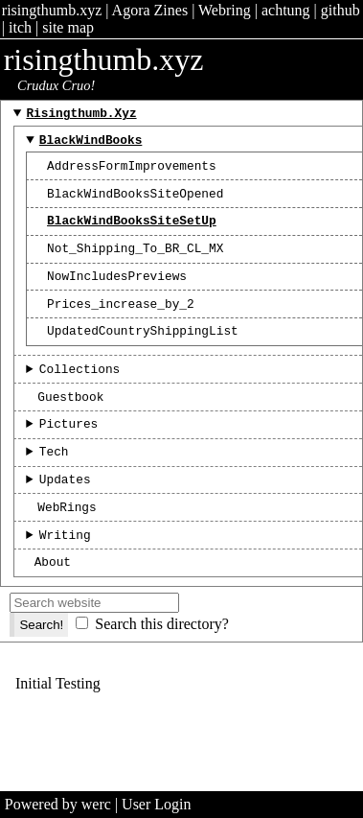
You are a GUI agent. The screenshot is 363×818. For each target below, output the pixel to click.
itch (20, 27)
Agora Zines (150, 10)
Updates (65, 518)
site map (68, 27)
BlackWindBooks (91, 144)
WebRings (66, 549)
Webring (224, 10)
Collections (79, 397)
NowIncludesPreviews (117, 295)
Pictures (68, 457)
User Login (156, 804)
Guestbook (70, 427)
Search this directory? (162, 673)
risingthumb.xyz (52, 10)
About (52, 610)
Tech (54, 488)
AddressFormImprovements (131, 173)
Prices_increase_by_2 (120, 326)
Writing (65, 580)
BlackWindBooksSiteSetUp (131, 234)
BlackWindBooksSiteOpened (135, 204)
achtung (285, 10)
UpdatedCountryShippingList (142, 355)
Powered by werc (58, 804)
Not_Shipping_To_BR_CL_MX (135, 264)
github (340, 10)
